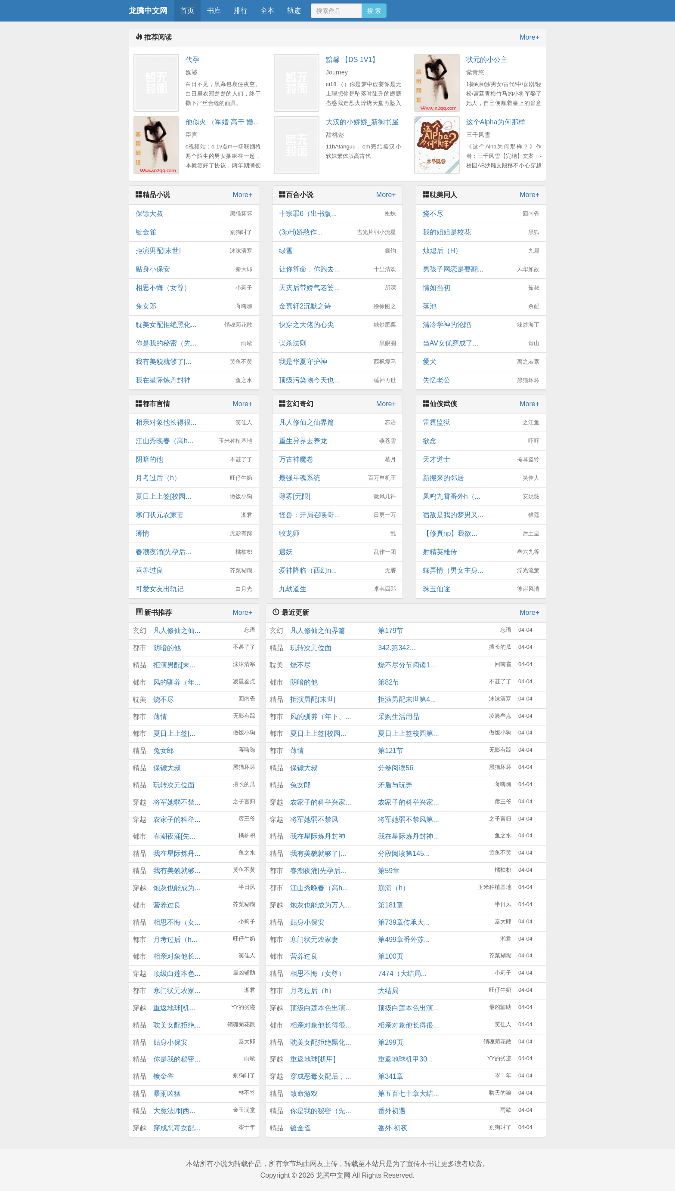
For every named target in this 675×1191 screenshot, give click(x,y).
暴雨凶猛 (167, 1093)
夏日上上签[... (174, 733)
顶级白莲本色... (176, 973)
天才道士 (481, 459)
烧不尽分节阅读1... (407, 665)
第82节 (388, 682)
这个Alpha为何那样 (495, 122)
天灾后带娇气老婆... (337, 288)
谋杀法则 (337, 343)
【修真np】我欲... (481, 533)
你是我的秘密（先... (194, 343)
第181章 (390, 905)
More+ (529, 37)
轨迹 (294, 10)
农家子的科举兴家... (320, 802)
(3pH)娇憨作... (337, 232)
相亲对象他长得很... (194, 422)
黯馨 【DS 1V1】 (352, 59)
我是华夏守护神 (337, 362)
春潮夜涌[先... (174, 836)
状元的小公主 (487, 59)
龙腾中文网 (148, 10)
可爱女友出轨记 (194, 589)
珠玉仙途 (481, 589)
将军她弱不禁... (176, 802)
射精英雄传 (481, 552)
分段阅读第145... (404, 853)
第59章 (388, 870)
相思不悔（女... (176, 922)
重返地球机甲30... (405, 1059)
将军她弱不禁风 (314, 819)
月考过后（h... (175, 939)
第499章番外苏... (404, 939)
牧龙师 (337, 533)
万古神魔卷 (337, 459)
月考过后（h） (194, 478)
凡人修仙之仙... (176, 630)
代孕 (192, 59)
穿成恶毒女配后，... (320, 1076)
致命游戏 (304, 1093)
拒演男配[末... (174, 665)
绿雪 (337, 251)
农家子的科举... (176, 819)
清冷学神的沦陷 (481, 325)
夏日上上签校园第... (408, 733)
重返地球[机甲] (312, 1059)
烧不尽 (481, 214)
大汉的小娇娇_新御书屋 (362, 122)
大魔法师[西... (174, 1110)
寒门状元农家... (176, 990)
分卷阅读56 (395, 767)
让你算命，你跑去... (337, 269)
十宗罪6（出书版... (337, 214)
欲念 (481, 441)
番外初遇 (392, 1110)
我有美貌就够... (176, 870)
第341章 (390, 1076)
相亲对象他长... (176, 956)
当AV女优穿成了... (481, 343)
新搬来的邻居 (481, 478)
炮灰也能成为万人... (320, 905)
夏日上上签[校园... (194, 496)
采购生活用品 (398, 716)
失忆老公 (481, 380)
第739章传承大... (404, 922)
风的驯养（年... (176, 682)
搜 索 (374, 10)
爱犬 (481, 362)
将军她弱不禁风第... (408, 819)
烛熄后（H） (481, 251)
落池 (481, 306)
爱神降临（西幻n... (337, 570)
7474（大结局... (402, 973)
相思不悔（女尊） (194, 288)
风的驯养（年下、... (320, 716)
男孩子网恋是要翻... (481, 269)
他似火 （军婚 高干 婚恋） (226, 122)
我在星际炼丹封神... (408, 836)
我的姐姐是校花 (481, 232)
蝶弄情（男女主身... (481, 570)
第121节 (390, 750)
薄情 (194, 533)
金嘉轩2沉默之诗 (337, 306)
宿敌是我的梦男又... (481, 515)
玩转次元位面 (174, 785)
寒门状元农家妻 (194, 515)
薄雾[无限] (337, 496)
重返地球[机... (174, 1008)
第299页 (390, 1042)
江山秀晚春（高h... (194, 441)
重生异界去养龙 (337, 441)
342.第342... (396, 647)
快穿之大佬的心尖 (337, 325)
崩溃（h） (393, 888)
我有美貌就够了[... (194, 362)
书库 (214, 10)
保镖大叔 (194, 214)
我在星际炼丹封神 (194, 380)
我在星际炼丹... (176, 853)
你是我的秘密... (176, 1059)
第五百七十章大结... (408, 1093)
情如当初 (481, 288)
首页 (187, 10)
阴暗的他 (194, 459)
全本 (267, 10)
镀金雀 (194, 232)
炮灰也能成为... (176, 888)
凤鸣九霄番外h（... (481, 496)
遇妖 (337, 552)
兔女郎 (194, 306)
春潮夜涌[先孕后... (194, 552)
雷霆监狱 (481, 422)
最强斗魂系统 (337, 478)
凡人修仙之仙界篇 (337, 422)
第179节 (390, 630)
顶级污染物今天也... (337, 380)
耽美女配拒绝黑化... (194, 325)
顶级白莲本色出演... (320, 1008)
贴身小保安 (194, 269)
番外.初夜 (392, 1128)
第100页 (390, 956)
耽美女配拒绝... (176, 1025)
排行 (241, 10)
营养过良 (194, 570)
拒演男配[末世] (194, 251)
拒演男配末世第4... (407, 699)
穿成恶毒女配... (176, 1128)
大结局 (388, 990)
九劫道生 (337, 589)
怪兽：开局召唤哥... (337, 515)
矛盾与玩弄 (395, 785)
